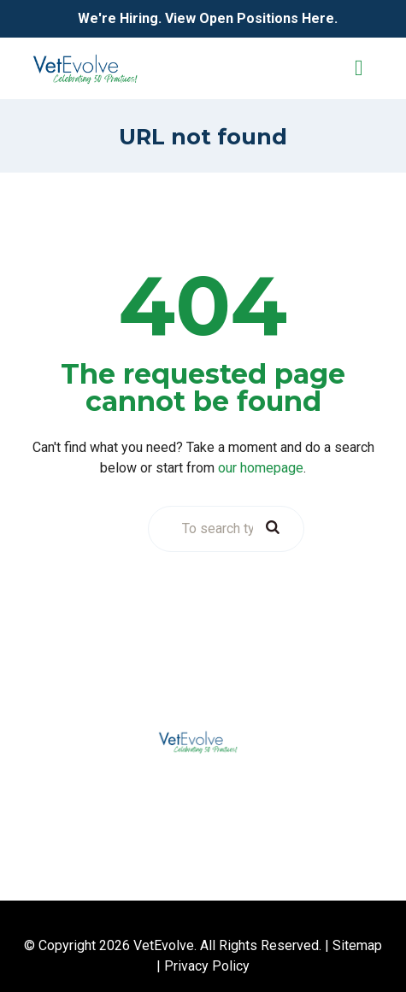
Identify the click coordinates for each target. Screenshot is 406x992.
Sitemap (357, 945)
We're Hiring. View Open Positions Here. (208, 18)
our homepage (260, 468)
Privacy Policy (207, 966)
